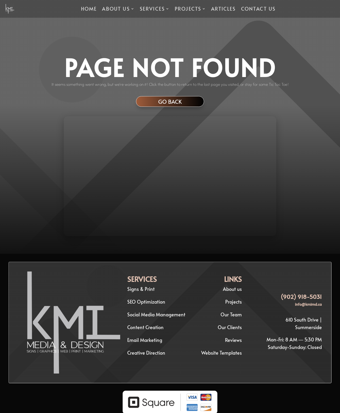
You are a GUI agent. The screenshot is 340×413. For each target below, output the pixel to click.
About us (232, 289)
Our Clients (230, 327)
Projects (233, 301)
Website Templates (221, 352)
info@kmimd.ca (308, 304)
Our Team (231, 314)
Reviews (233, 340)
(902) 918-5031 (301, 297)
